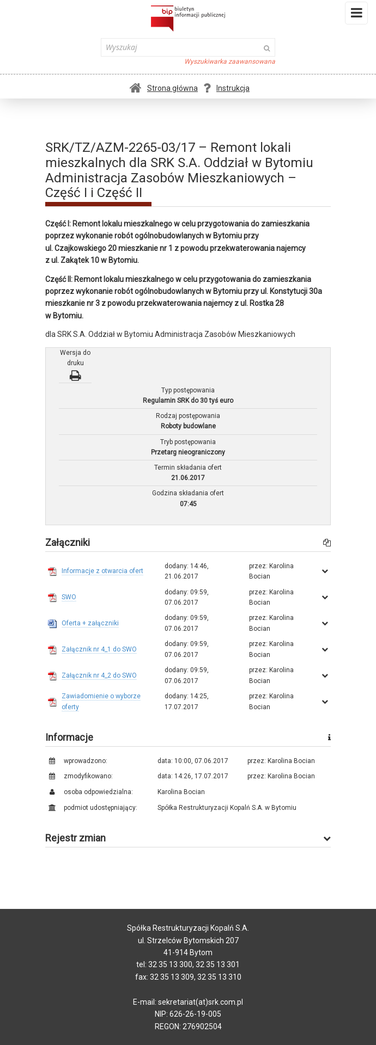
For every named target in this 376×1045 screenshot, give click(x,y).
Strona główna (164, 88)
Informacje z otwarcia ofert (102, 571)
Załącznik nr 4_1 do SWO (99, 649)
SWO (69, 597)
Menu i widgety (356, 15)
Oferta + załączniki (90, 623)
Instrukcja (226, 88)
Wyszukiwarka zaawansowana (229, 61)
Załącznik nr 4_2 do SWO (99, 675)
